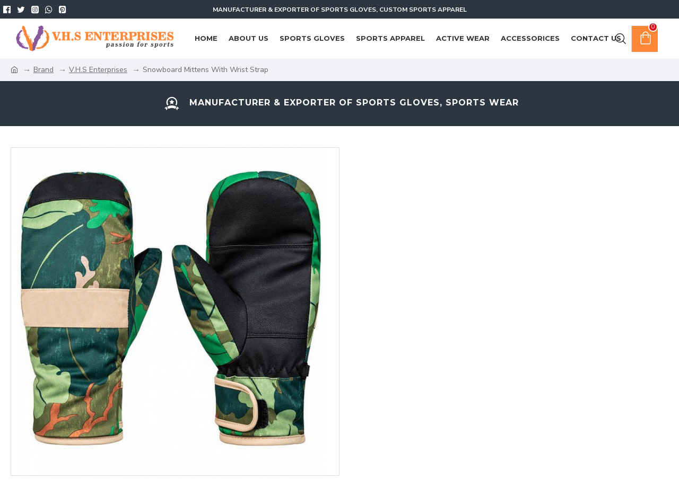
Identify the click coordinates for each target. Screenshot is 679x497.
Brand (43, 70)
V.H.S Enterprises (98, 70)
